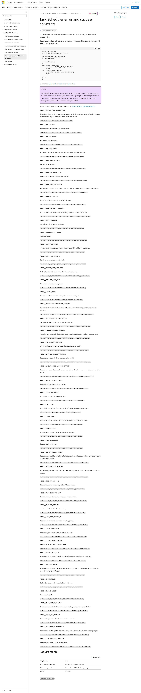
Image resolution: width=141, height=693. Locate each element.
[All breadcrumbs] (41, 13)
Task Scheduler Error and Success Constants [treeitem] (14, 57)
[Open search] (132, 2)
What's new (125, 7)
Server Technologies (50, 13)
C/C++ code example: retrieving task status (62, 84)
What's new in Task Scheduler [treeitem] (12, 23)
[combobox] (14, 15)
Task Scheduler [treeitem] (8, 20)
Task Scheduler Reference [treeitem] (12, 36)
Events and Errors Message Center (82, 106)
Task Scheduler (74, 13)
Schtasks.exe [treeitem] (8, 61)
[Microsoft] (3, 2)
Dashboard (135, 7)
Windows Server (63, 13)
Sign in (137, 2)
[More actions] (99, 13)
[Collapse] (26, 12)
